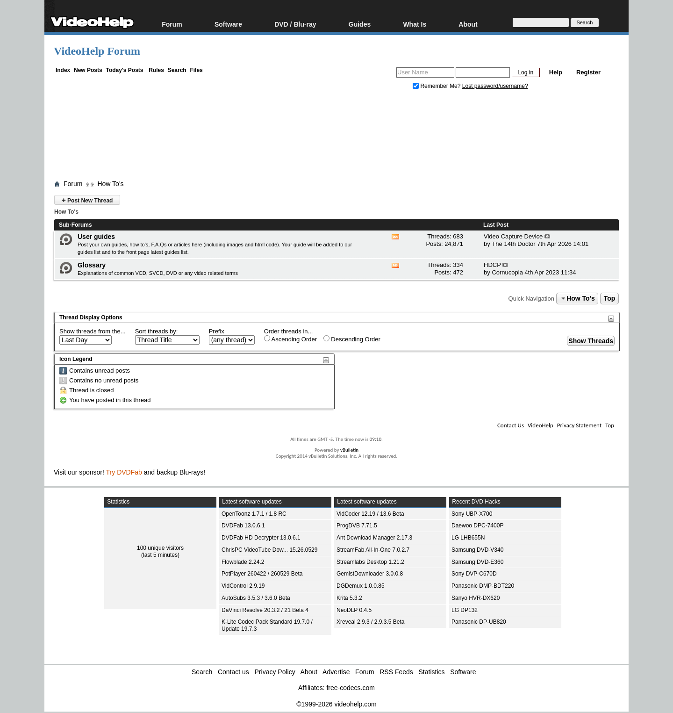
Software (228, 24)
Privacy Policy (275, 672)
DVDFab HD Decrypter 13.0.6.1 (261, 537)
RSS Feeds (396, 672)
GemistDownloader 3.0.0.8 (369, 573)
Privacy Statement (579, 425)
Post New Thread (87, 200)
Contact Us (510, 425)
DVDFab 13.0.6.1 (243, 525)
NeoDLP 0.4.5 (354, 610)
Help (555, 72)
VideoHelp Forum (97, 51)
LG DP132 (464, 610)
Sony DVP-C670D (474, 573)
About (467, 24)
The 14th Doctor (513, 243)
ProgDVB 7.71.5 (356, 525)
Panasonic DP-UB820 (478, 622)
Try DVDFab (124, 472)
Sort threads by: (156, 331)
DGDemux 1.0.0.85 (360, 586)
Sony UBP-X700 (471, 514)
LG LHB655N (468, 537)
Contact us (233, 672)
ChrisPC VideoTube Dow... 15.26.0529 (269, 550)
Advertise (336, 672)
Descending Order (351, 339)
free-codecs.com (350, 687)
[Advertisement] (336, 137)
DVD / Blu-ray (295, 24)
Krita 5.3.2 (349, 598)
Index (63, 70)
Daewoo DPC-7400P (477, 525)
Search (177, 70)
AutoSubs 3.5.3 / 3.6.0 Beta (256, 598)
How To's (110, 183)
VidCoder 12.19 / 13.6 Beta (370, 514)
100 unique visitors (160, 548)
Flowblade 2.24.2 (243, 562)
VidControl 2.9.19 (243, 586)
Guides (360, 24)
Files (196, 70)
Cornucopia (507, 272)
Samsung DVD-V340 (477, 550)
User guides (96, 236)
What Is (414, 24)
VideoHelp (540, 425)
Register (588, 72)
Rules (156, 70)
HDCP (492, 264)
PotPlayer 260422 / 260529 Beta (262, 573)
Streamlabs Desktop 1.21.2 (370, 562)
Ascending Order (290, 339)
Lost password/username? (495, 86)
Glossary (92, 265)
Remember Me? (437, 86)
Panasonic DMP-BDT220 (482, 586)
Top (610, 298)
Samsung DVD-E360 (477, 562)
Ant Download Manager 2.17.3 (374, 537)
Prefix (216, 331)
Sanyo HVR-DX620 (475, 598)
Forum (172, 24)
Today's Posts (124, 70)
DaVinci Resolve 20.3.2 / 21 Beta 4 (265, 610)
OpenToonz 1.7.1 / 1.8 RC (254, 514)
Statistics (432, 672)
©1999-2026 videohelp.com (336, 704)
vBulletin (349, 450)
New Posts (88, 70)
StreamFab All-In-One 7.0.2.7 (372, 550)
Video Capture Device (513, 236)
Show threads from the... (92, 331)
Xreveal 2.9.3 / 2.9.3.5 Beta (370, 622)
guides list (89, 252)
